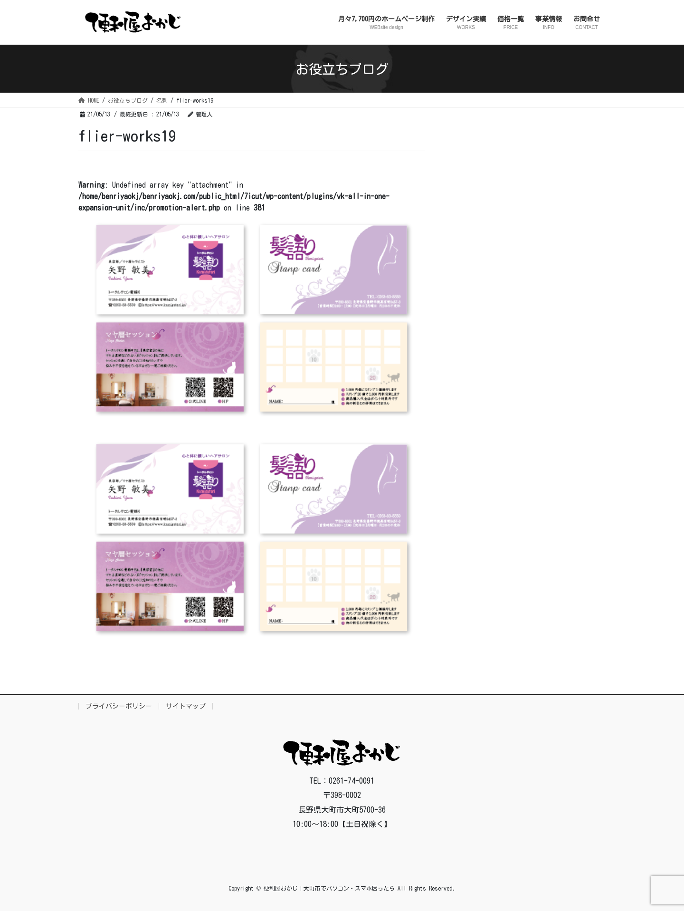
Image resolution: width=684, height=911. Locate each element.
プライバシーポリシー (119, 706)
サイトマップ (186, 706)
